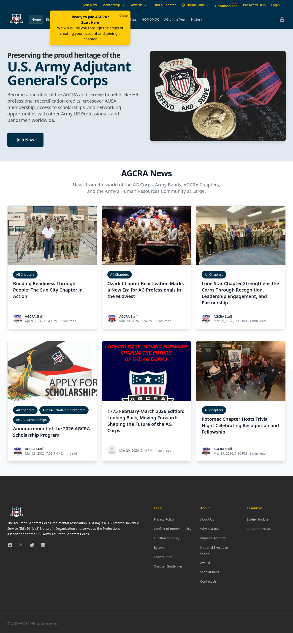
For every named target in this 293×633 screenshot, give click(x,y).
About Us (207, 519)
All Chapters (25, 274)
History (196, 19)
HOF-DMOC (150, 19)
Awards (139, 5)
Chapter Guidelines (168, 566)
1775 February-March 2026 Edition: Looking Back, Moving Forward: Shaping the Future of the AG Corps (145, 421)
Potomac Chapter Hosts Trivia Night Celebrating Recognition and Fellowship (240, 425)
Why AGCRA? (210, 529)
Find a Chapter (164, 5)
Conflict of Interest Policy (172, 529)
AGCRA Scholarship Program (64, 410)
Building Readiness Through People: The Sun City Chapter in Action (48, 289)
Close (123, 15)
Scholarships (209, 572)
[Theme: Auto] (195, 5)
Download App (226, 6)
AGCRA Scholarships (31, 419)
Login (275, 5)
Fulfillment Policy (166, 538)
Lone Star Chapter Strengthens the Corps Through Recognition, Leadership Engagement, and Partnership (240, 293)
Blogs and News (259, 529)
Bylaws (159, 547)
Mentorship (114, 5)
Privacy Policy (164, 519)
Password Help (254, 5)
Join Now (90, 5)
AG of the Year (175, 19)
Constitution (163, 557)
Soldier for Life (258, 519)
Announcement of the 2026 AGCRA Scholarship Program (51, 432)
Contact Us (208, 581)
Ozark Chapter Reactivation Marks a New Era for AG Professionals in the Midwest (145, 289)
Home (36, 19)
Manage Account (212, 538)
